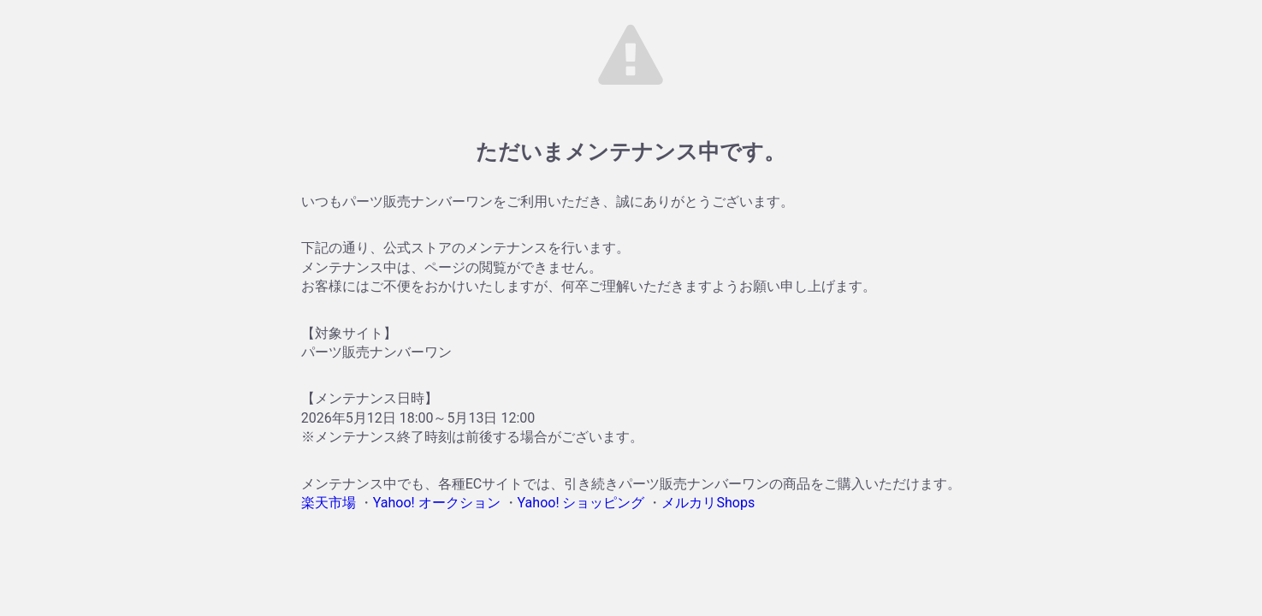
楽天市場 (328, 503)
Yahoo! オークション (437, 503)
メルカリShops (708, 503)
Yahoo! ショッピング (581, 503)
